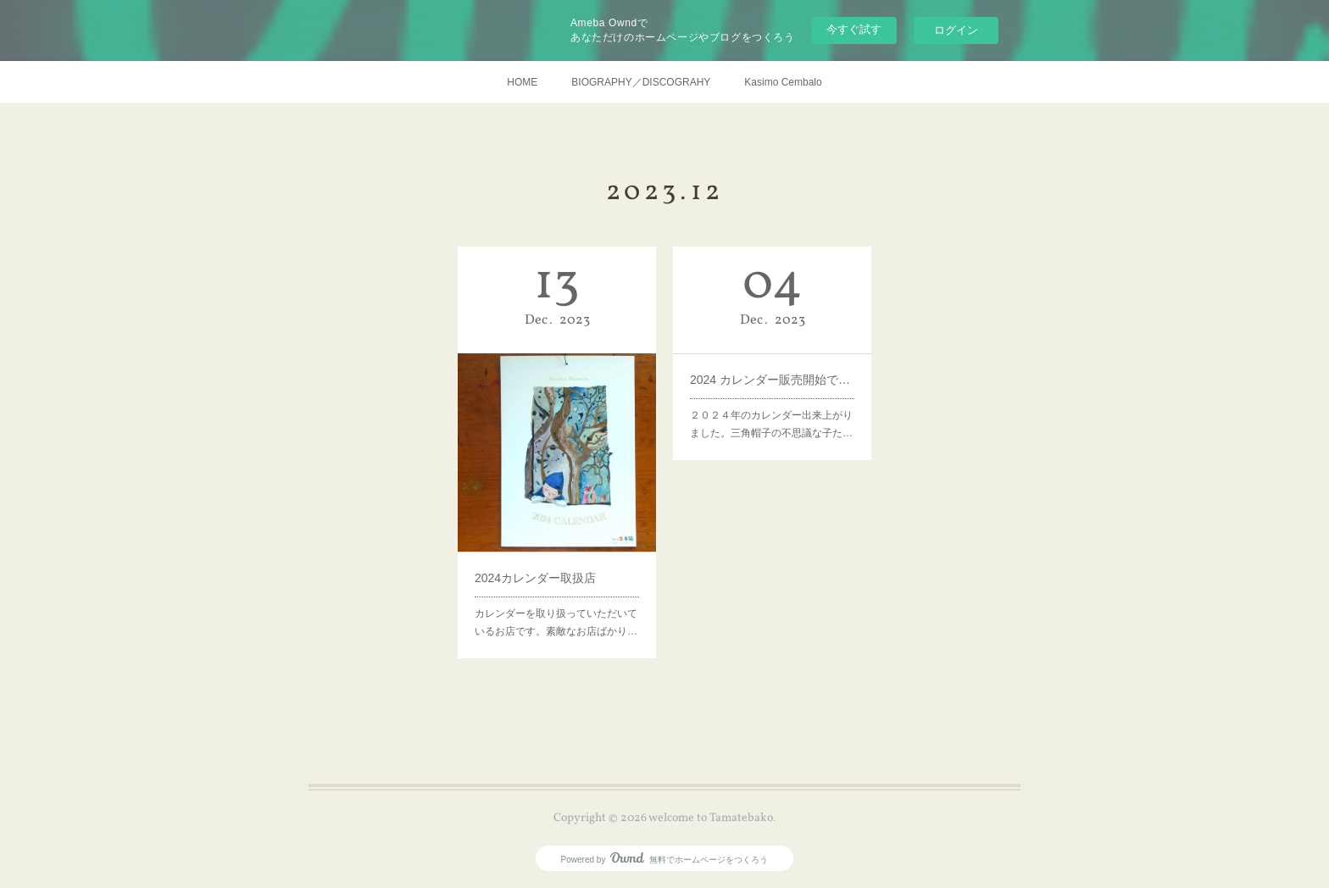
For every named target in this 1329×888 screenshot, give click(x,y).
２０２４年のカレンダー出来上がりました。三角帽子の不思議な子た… (771, 424)
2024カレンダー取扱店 (535, 578)
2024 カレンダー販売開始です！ (772, 379)
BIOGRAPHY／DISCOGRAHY (640, 82)
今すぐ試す (853, 29)
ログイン (956, 30)
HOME (522, 82)
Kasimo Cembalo (782, 82)
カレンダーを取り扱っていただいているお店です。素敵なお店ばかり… (556, 623)
